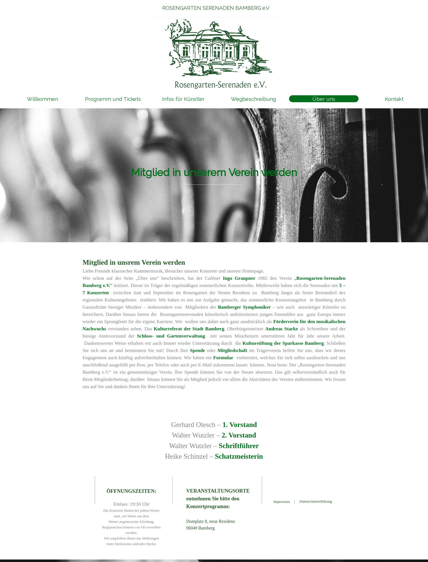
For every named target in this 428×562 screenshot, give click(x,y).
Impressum (281, 501)
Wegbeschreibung (253, 99)
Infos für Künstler (183, 99)
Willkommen (42, 99)
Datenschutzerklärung (316, 501)
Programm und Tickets (113, 99)
